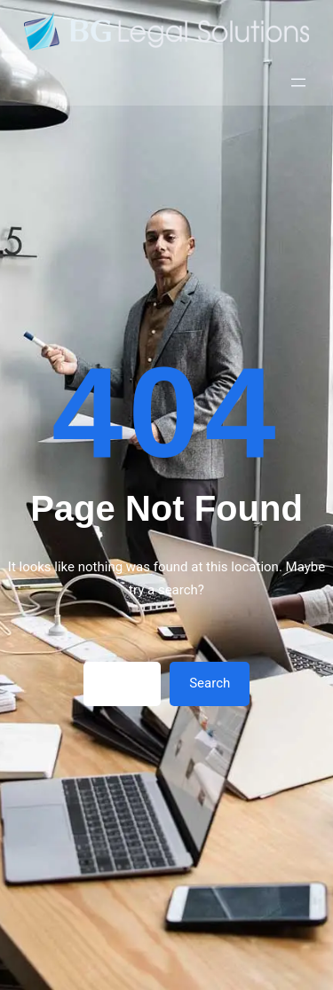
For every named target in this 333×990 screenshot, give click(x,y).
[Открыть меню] (298, 82)
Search (209, 683)
